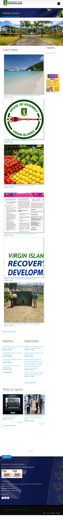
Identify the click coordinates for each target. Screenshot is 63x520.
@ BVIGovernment (51, 53)
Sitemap (53, 513)
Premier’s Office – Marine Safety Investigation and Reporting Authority (22, 95)
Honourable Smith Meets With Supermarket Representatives (19, 185)
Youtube (8, 498)
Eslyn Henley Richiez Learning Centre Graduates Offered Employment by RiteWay (33, 417)
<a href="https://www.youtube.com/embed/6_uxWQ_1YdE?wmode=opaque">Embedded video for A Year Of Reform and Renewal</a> (52, 441)
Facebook (2, 498)
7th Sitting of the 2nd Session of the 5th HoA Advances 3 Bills (20, 140)
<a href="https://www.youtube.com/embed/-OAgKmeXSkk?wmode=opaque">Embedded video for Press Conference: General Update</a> (31, 441)
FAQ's (44, 513)
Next (55, 92)
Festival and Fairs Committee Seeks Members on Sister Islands (20, 233)
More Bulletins (7, 372)
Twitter (5, 498)
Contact (58, 513)
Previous (48, 92)
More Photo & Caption (9, 425)
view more (20, 422)
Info (48, 513)
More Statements (30, 383)
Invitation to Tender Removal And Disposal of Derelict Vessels (20, 278)
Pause (52, 92)
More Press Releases (9, 331)
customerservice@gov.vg (11, 490)
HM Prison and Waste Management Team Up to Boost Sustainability (22, 324)
